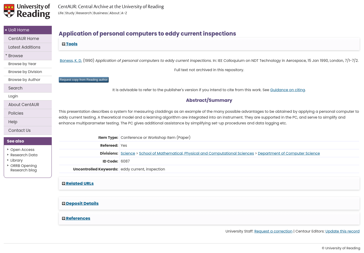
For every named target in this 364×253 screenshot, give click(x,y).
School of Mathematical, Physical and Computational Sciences (196, 153)
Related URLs (78, 183)
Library (16, 160)
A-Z (124, 13)
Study (70, 13)
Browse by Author (24, 79)
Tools (70, 44)
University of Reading (40, 13)
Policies (15, 113)
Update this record (342, 231)
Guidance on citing (287, 90)
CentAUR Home (23, 38)
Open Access (22, 149)
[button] (84, 80)
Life (60, 13)
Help (12, 122)
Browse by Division (25, 71)
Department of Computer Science (289, 153)
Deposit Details (80, 203)
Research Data (23, 155)
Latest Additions (24, 47)
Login (13, 96)
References (76, 218)
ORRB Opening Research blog (23, 168)
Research (84, 13)
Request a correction (273, 231)
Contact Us (19, 130)
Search (15, 88)
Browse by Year (22, 64)
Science (128, 153)
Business (100, 13)
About (23, 104)
